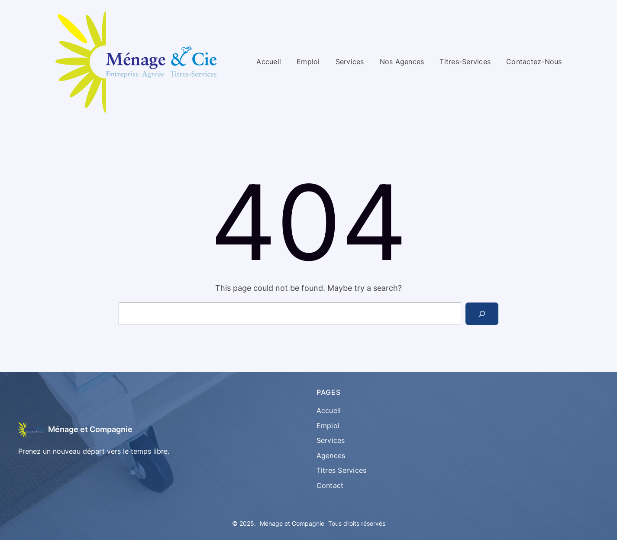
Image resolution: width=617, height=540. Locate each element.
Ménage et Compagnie (90, 429)
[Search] (481, 314)
